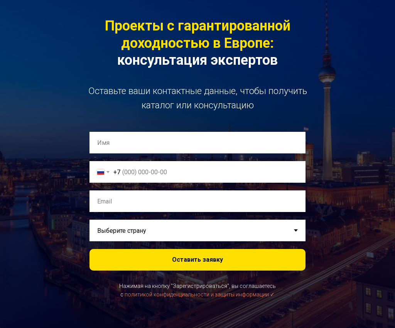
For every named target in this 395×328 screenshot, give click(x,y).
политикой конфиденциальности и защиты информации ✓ (200, 294)
